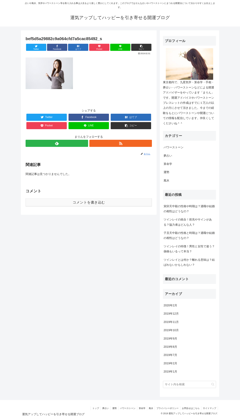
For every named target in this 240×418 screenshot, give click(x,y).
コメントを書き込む (89, 202)
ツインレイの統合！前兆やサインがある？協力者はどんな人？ (188, 222)
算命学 (168, 163)
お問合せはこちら (191, 408)
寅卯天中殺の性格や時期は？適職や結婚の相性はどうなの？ (189, 209)
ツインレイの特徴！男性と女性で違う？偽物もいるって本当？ (189, 249)
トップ (95, 408)
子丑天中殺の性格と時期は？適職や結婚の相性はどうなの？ (189, 235)
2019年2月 (170, 363)
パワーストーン (173, 147)
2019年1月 (170, 371)
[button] (213, 384)
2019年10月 (171, 330)
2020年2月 (170, 305)
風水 (166, 180)
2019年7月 (170, 355)
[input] (189, 384)
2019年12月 (171, 313)
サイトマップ (209, 408)
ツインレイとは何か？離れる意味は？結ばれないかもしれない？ (189, 262)
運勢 (166, 172)
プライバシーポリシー (167, 408)
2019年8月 (170, 346)
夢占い (168, 155)
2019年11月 (171, 322)
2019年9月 (170, 338)
